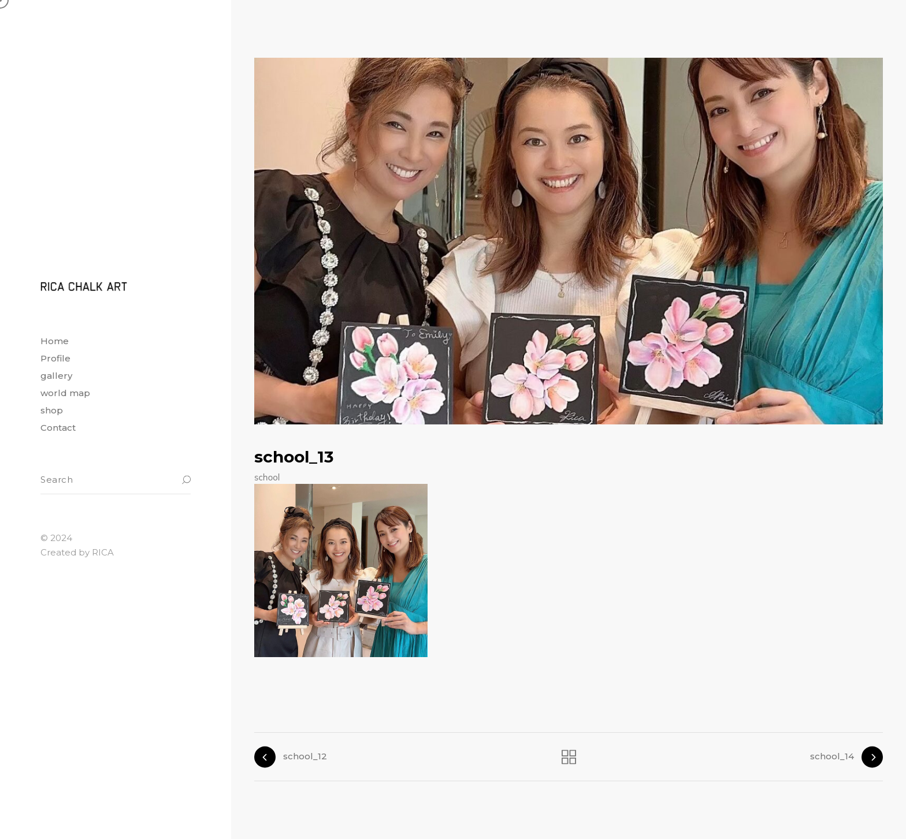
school (267, 477)
